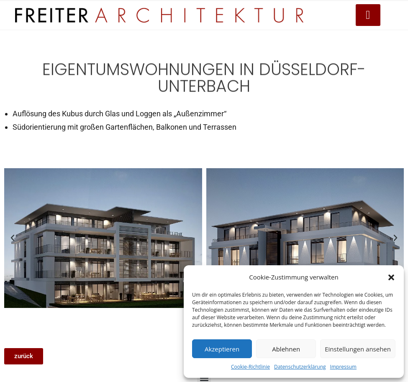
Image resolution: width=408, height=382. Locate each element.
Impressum (343, 366)
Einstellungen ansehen (358, 349)
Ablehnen (286, 349)
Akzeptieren (222, 349)
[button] (391, 277)
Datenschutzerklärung (300, 366)
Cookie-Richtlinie (250, 366)
